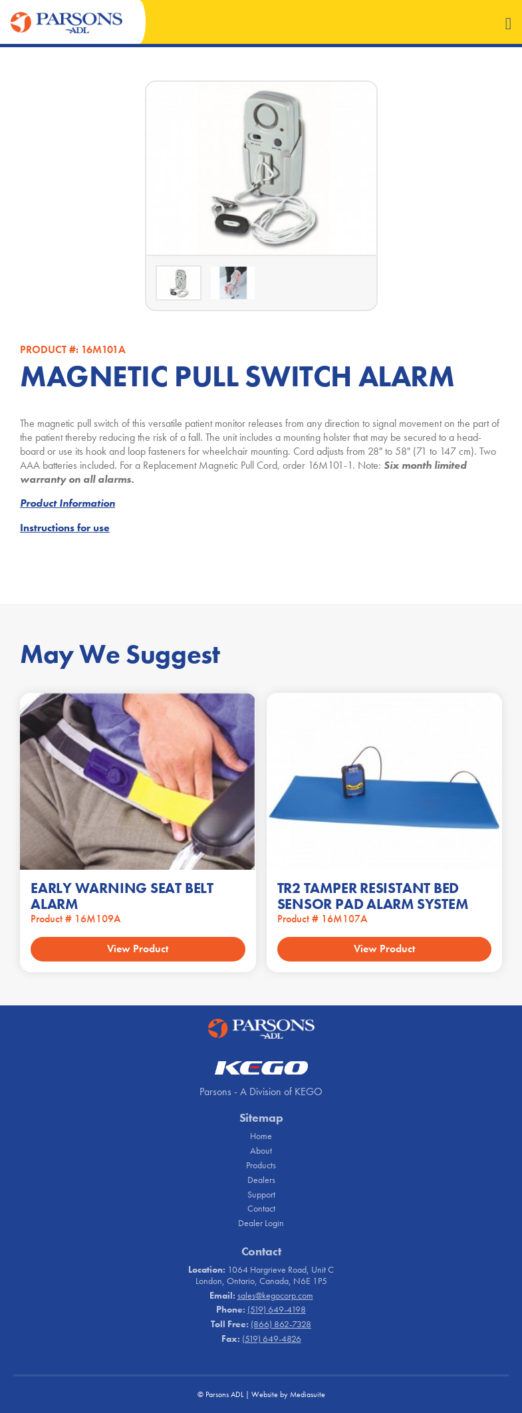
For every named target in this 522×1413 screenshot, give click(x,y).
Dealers (261, 1180)
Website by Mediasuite (288, 1394)
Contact (261, 1208)
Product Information (67, 503)
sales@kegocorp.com (275, 1295)
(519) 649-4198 (276, 1309)
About (261, 1150)
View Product (137, 949)
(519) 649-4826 (271, 1339)
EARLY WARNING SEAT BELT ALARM (122, 896)
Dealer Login (261, 1223)
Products (261, 1165)
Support (261, 1194)
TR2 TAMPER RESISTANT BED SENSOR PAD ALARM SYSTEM (372, 896)
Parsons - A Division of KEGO (261, 1091)
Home (261, 1136)
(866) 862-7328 (281, 1324)
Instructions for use (65, 528)
